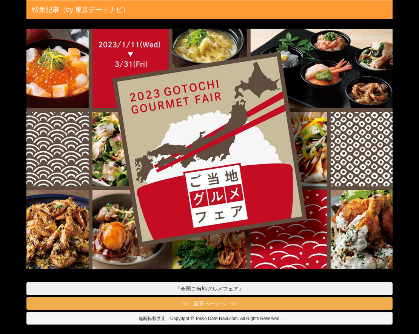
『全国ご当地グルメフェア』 (209, 289)
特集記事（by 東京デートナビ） (80, 10)
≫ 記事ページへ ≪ (209, 303)
